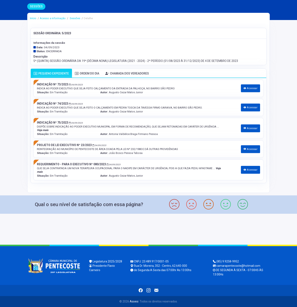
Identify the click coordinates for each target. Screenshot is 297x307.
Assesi (134, 301)
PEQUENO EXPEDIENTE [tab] (51, 74)
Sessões (74, 18)
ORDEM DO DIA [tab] (87, 74)
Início (33, 18)
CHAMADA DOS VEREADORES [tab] (127, 74)
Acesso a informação (53, 18)
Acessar (251, 88)
